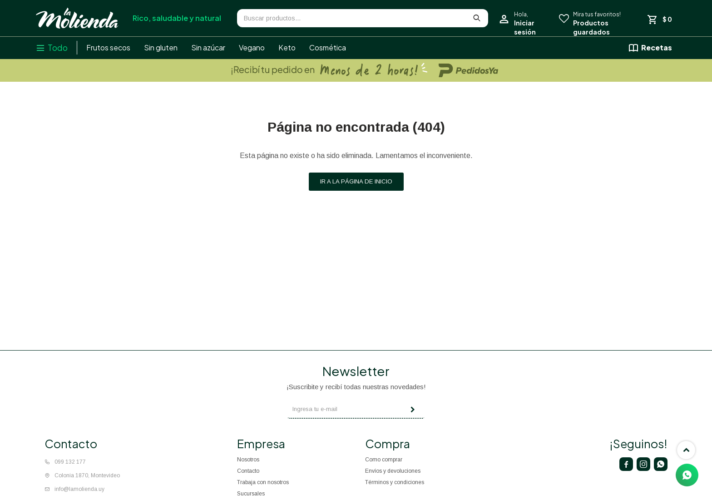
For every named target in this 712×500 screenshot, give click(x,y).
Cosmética (327, 47)
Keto (287, 47)
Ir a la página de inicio (356, 181)
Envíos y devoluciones (392, 471)
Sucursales (251, 493)
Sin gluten (161, 47)
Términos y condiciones (394, 482)
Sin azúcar (208, 47)
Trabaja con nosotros (263, 482)
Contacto (248, 471)
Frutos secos (108, 47)
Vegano (252, 47)
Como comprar (383, 459)
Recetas (656, 47)
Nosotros (248, 459)
